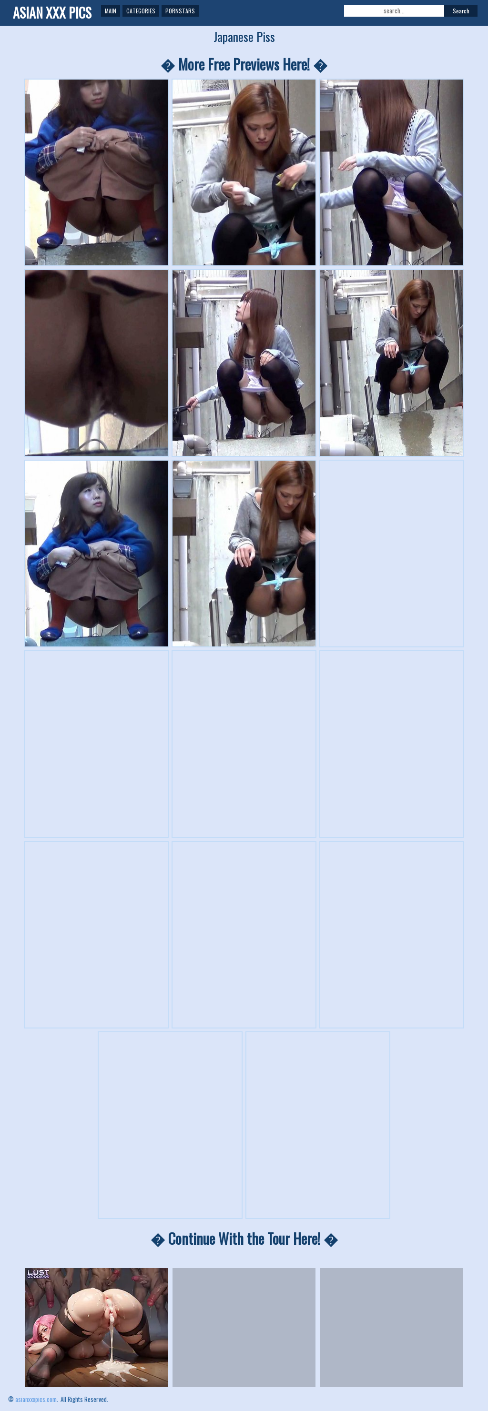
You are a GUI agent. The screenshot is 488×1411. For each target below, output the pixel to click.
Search (461, 11)
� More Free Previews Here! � (244, 64)
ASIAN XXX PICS (52, 12)
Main (110, 11)
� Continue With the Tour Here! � (244, 1238)
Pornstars (180, 11)
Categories (140, 11)
